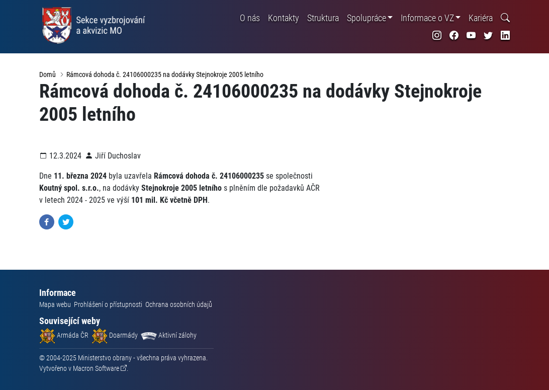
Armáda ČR (63, 335)
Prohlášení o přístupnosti (108, 304)
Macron (96, 368)
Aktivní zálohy (169, 335)
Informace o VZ (427, 18)
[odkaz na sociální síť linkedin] (505, 35)
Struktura (323, 18)
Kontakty (283, 18)
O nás (250, 18)
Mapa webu (55, 304)
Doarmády (115, 335)
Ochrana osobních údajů (178, 304)
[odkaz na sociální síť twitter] (488, 35)
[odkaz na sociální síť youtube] (471, 35)
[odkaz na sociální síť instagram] (436, 35)
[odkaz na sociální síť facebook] (454, 35)
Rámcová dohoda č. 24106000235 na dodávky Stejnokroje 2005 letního (164, 74)
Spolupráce (366, 18)
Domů (47, 74)
